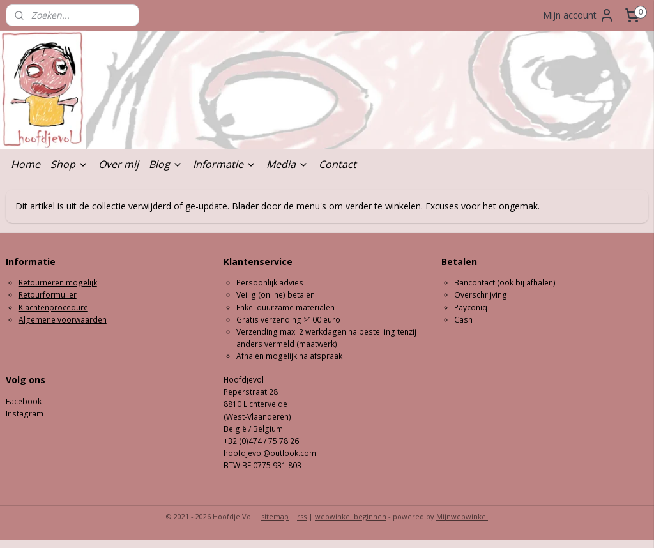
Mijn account (578, 15)
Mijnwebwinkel (462, 516)
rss (302, 516)
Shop (69, 164)
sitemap (275, 516)
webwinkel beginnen (350, 516)
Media (287, 164)
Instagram (24, 413)
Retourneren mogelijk (58, 282)
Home (25, 164)
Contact (337, 164)
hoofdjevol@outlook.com (270, 453)
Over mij (118, 164)
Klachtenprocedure (53, 307)
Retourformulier (48, 294)
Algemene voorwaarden (63, 319)
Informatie (224, 164)
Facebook (24, 401)
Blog (166, 164)
